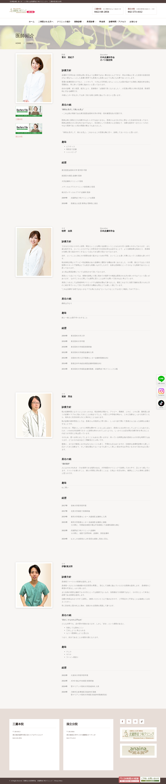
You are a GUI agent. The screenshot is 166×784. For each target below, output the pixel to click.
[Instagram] (135, 721)
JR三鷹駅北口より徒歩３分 (112, 9)
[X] (128, 721)
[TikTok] (141, 721)
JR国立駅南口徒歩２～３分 (145, 9)
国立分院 (131, 9)
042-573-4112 (135, 11)
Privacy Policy (58, 781)
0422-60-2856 (101, 11)
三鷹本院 (97, 9)
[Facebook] (122, 721)
